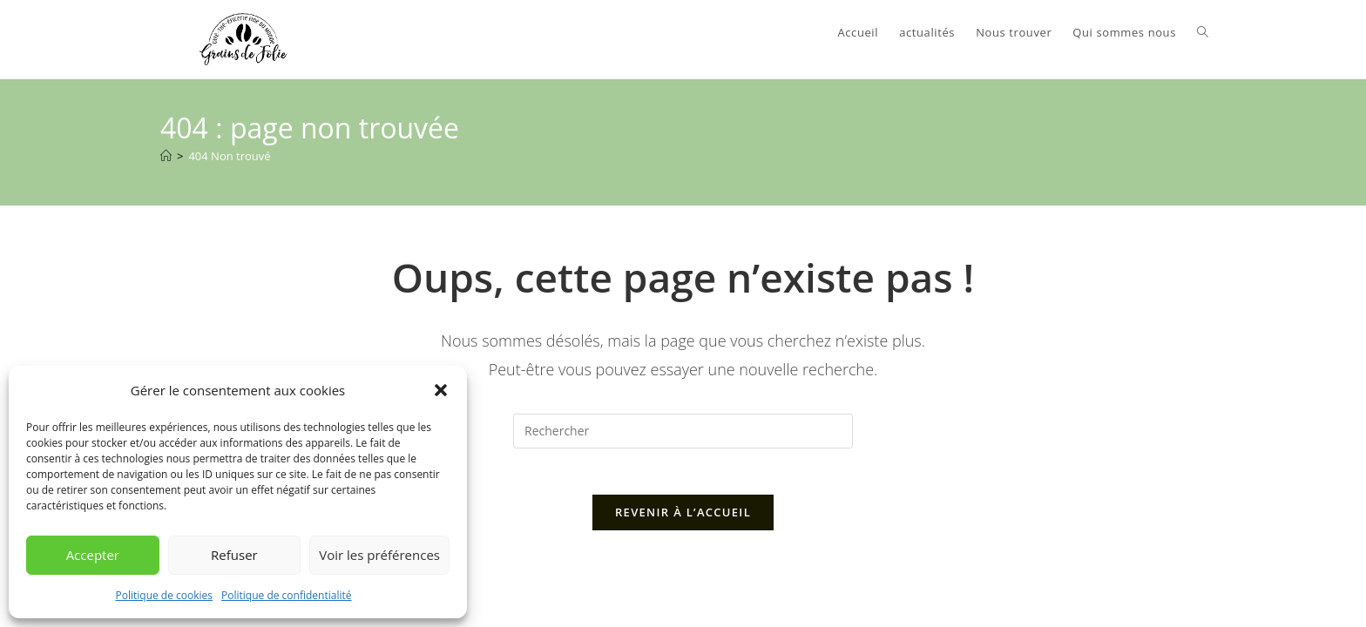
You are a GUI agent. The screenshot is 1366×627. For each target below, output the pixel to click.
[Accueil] (166, 156)
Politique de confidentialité (286, 595)
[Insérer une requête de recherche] (683, 431)
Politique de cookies (164, 595)
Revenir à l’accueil (683, 519)
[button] (441, 390)
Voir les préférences (379, 554)
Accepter (92, 554)
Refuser (234, 554)
